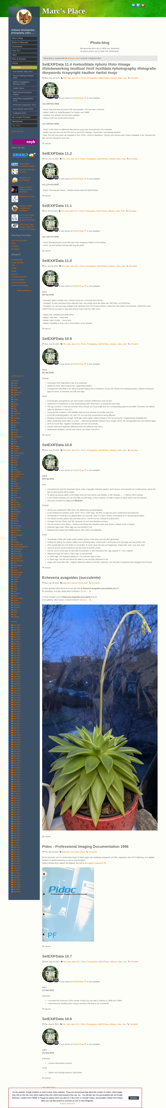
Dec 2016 (15, 735)
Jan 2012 (15, 831)
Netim (14, 243)
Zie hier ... (85, 591)
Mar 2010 (15, 880)
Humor (15, 63)
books (14, 411)
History (14, 458)
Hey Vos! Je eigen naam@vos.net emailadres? (25, 208)
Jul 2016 (15, 747)
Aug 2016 (15, 744)
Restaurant (16, 558)
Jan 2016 (15, 758)
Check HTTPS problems (20, 285)
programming (17, 544)
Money (14, 514)
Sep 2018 (15, 700)
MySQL (14, 268)
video (14, 596)
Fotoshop (16, 67)
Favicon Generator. (18, 280)
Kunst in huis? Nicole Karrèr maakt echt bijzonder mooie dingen (27, 217)
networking (16, 526)
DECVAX (15, 423)
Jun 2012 (15, 821)
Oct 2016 (15, 740)
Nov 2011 (15, 835)
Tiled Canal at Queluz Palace (22, 93)
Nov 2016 (15, 737)
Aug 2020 (15, 672)
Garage (15, 446)
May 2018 (15, 705)
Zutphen (15, 617)
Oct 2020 (15, 667)
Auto (14, 402)
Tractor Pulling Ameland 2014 (23, 77)
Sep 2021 (15, 655)
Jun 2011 (15, 845)
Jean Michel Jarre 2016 (23, 109)
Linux (14, 495)
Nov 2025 (15, 625)
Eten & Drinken (19, 59)
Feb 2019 (15, 693)
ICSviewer (16, 472)
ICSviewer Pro (17, 474)
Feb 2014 (15, 784)
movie (14, 516)
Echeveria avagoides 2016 (24, 105)
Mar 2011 (15, 852)
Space (14, 579)
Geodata (15, 448)
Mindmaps (16, 512)
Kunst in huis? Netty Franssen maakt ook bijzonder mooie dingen (27, 227)
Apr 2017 (15, 726)
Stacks (14, 582)
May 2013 (15, 798)
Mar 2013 (15, 803)
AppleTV (15, 395)
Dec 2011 (15, 833)
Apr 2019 (15, 691)
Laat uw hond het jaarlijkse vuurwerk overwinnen (25, 189)
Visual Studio (17, 598)
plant (14, 540)
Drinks (14, 430)
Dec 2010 (15, 859)
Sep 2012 (15, 817)
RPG (14, 563)
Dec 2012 (15, 810)
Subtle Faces (18, 88)
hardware (15, 455)
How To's (16, 51)
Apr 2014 (15, 782)
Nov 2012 (15, 812)
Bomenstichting (17, 260)
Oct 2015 (15, 765)
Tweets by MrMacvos (24, 290)
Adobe (14, 383)
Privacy (15, 542)
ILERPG (15, 477)
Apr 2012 (15, 826)
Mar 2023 (15, 648)
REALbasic (16, 551)
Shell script (16, 575)
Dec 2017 (15, 716)
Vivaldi (14, 600)
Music (14, 519)
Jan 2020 (15, 679)
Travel (14, 589)
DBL (13, 420)
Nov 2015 (15, 763)
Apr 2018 (15, 707)
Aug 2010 (15, 868)
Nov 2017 (15, 719)
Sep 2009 (15, 892)
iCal (13, 467)
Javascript (15, 488)
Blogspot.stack (74, 58)
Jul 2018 (15, 702)
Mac (13, 500)
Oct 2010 (15, 864)
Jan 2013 (15, 807)
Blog (14, 409)
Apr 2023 (15, 646)
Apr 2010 (15, 878)
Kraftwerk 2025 (19, 113)
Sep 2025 (15, 630)
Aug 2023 (15, 639)
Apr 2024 (15, 634)
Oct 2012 (15, 814)
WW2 (14, 612)
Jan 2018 (15, 714)
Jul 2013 (15, 793)
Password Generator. (19, 282)
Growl (14, 451)
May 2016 (15, 751)
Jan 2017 (15, 733)
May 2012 (15, 824)
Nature (14, 523)
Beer (14, 406)
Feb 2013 (15, 805)
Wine (14, 610)
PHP (13, 265)
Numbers (15, 528)
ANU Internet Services (19, 240)
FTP (13, 444)
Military (14, 509)
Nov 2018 (15, 698)
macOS (15, 502)
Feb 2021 (15, 660)
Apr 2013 (15, 800)
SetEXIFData (17, 572)
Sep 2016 (15, 742)
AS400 (14, 399)
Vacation (15, 593)
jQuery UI (15, 274)
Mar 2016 (15, 756)
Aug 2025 (15, 632)
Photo (14, 533)
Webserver (16, 603)
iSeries (14, 486)
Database (15, 418)
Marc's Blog (17, 38)
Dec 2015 (15, 761)
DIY (13, 427)
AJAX (14, 385)
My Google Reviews (21, 117)
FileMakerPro (17, 437)
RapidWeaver (17, 549)
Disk (13, 425)
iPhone (14, 484)
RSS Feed (16, 131)
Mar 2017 (15, 728)
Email (14, 432)
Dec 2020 (15, 665)
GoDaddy (15, 246)
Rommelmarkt (17, 561)
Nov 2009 (15, 887)
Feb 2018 (15, 712)
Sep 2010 (15, 866)
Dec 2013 (15, 786)
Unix (14, 591)
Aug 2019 (15, 684)
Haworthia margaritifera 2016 (23, 99)
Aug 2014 (15, 775)
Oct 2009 (15, 889)
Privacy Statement (67, 1104)
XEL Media (15, 249)
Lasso (14, 493)
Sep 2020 (15, 669)
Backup (15, 404)
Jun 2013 (15, 796)
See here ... (85, 600)
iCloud (14, 469)
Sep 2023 (15, 637)
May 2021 (15, 658)
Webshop (15, 605)
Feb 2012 (15, 828)
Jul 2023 (15, 641)
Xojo (14, 614)
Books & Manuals (20, 42)
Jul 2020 (15, 674)
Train (14, 586)
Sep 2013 (15, 791)
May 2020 (15, 677)
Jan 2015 (15, 770)
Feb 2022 (15, 651)
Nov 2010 (15, 861)
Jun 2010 (15, 873)
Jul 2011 (15, 842)
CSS (14, 416)
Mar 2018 (15, 709)
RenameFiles (17, 556)
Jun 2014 (15, 777)
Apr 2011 (15, 849)
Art (13, 397)
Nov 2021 (15, 653)
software (15, 577)
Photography (16, 535)
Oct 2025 (15, 627)
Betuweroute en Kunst (27, 196)
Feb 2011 (15, 854)
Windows (15, 607)
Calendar (15, 413)
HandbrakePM (17, 453)
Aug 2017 (15, 723)
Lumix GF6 (16, 498)
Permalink (134, 78)
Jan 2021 (15, 662)
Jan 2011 (15, 856)
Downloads (17, 46)
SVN (14, 584)
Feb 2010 (15, 882)
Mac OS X (16, 507)
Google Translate (17, 262)
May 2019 (15, 688)
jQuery (14, 271)
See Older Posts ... (49, 1087)
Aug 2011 (15, 840)
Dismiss (133, 1098)
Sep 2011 (15, 838)
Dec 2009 (15, 885)
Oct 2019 (15, 681)
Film (13, 439)
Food (14, 441)
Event (14, 434)
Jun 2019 (15, 686)
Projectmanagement (19, 547)
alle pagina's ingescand (95, 863)
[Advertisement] (25, 331)
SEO (14, 568)
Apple (14, 390)
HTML (14, 462)
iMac (14, 479)
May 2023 (15, 644)
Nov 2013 (15, 789)
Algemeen (15, 388)
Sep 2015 (15, 768)
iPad (14, 481)
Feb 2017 (15, 730)
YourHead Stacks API (19, 277)
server (14, 570)
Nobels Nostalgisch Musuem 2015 (21, 83)
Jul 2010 (15, 871)
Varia (14, 55)
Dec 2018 (15, 695)
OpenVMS (16, 530)
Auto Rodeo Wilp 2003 (22, 71)
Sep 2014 (15, 772)
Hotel (14, 460)
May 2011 (15, 847)
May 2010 (15, 875)
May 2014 (15, 779)
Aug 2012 (15, 819)
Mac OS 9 (15, 505)
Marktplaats (17, 121)
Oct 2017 (15, 721)
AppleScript (16, 392)
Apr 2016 (15, 754)
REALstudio (16, 554)
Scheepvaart (16, 565)
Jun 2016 (15, 749)
